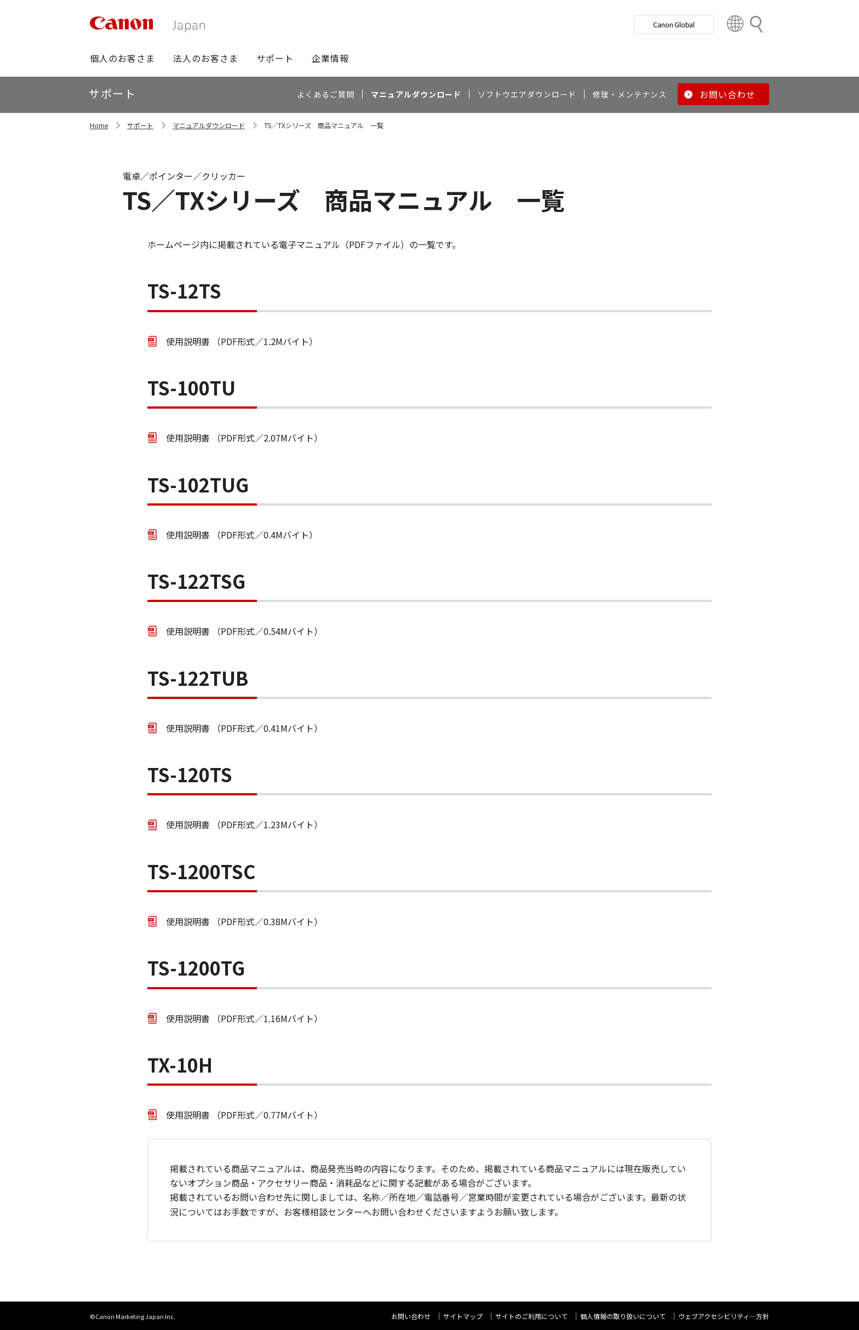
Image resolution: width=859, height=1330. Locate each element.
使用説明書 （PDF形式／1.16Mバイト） (244, 1018)
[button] (122, 58)
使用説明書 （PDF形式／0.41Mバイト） (244, 728)
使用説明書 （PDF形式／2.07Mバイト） (244, 437)
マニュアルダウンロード (209, 125)
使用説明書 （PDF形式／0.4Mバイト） (242, 534)
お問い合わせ (411, 1316)
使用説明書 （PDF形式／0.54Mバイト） (244, 631)
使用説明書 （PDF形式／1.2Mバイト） (242, 341)
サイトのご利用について (531, 1316)
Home (99, 125)
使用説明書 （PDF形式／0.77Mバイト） (244, 1114)
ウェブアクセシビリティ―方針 (723, 1316)
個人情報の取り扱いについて (623, 1316)
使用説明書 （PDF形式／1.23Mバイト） (244, 824)
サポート (140, 125)
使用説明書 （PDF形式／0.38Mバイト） (244, 921)
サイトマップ (463, 1316)
